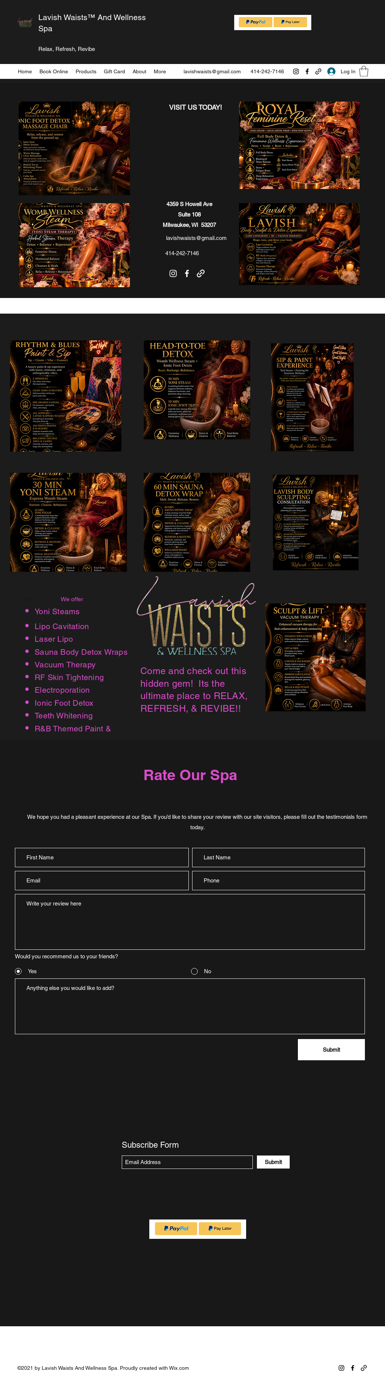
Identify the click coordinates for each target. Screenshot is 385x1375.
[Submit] (331, 1049)
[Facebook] (307, 71)
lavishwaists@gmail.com (212, 71)
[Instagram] (296, 71)
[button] (363, 71)
